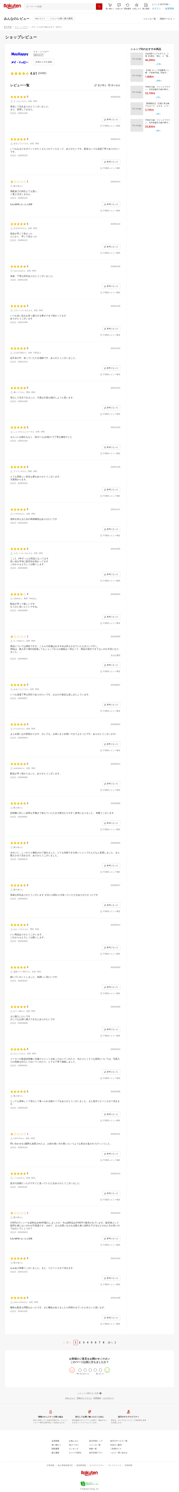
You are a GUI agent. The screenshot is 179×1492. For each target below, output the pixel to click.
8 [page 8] (103, 1342)
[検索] (99, 6)
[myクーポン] (74, 1445)
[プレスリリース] (114, 1465)
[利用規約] (97, 1398)
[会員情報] (55, 1441)
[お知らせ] (119, 6)
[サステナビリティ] (97, 1465)
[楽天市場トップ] (96, 1441)
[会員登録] (169, 8)
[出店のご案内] (116, 1445)
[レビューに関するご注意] (90, 1393)
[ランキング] (73, 1449)
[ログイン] (156, 8)
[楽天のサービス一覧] (118, 1441)
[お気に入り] (136, 6)
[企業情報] (50, 1465)
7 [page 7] (99, 1342)
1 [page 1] (75, 1342)
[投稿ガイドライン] (84, 1398)
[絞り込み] (114, 85)
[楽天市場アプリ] (96, 1453)
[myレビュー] (40, 19)
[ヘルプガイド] (108, 1398)
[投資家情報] (81, 1465)
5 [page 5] (91, 1342)
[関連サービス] (167, 19)
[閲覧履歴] (127, 6)
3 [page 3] (83, 1342)
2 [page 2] (79, 1342)
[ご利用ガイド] (116, 1449)
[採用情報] (128, 1465)
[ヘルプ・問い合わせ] (118, 1453)
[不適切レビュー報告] (110, 126)
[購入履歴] (145, 6)
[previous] (67, 1342)
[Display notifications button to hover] (110, 6)
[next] (111, 1342)
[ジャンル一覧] (149, 19)
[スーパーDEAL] (75, 1453)
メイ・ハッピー (21, 27)
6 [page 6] (95, 1342)
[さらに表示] (115, 655)
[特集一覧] (93, 1449)
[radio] (80, 1370)
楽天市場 (7, 27)
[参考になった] (111, 119)
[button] (119, 6)
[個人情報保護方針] (65, 1465)
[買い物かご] (56, 1445)
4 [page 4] (87, 1342)
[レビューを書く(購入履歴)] (62, 19)
